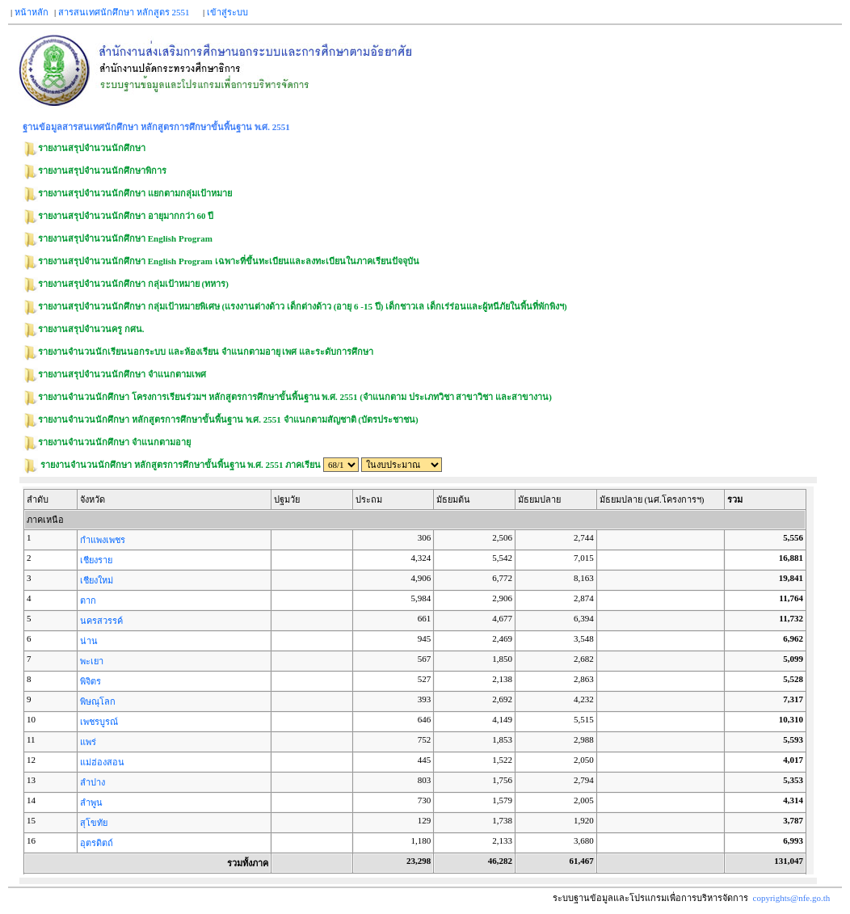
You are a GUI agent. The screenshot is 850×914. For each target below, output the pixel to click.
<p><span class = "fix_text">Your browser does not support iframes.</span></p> (418, 680)
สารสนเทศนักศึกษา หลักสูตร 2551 (124, 12)
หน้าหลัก (31, 12)
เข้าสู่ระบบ (227, 12)
